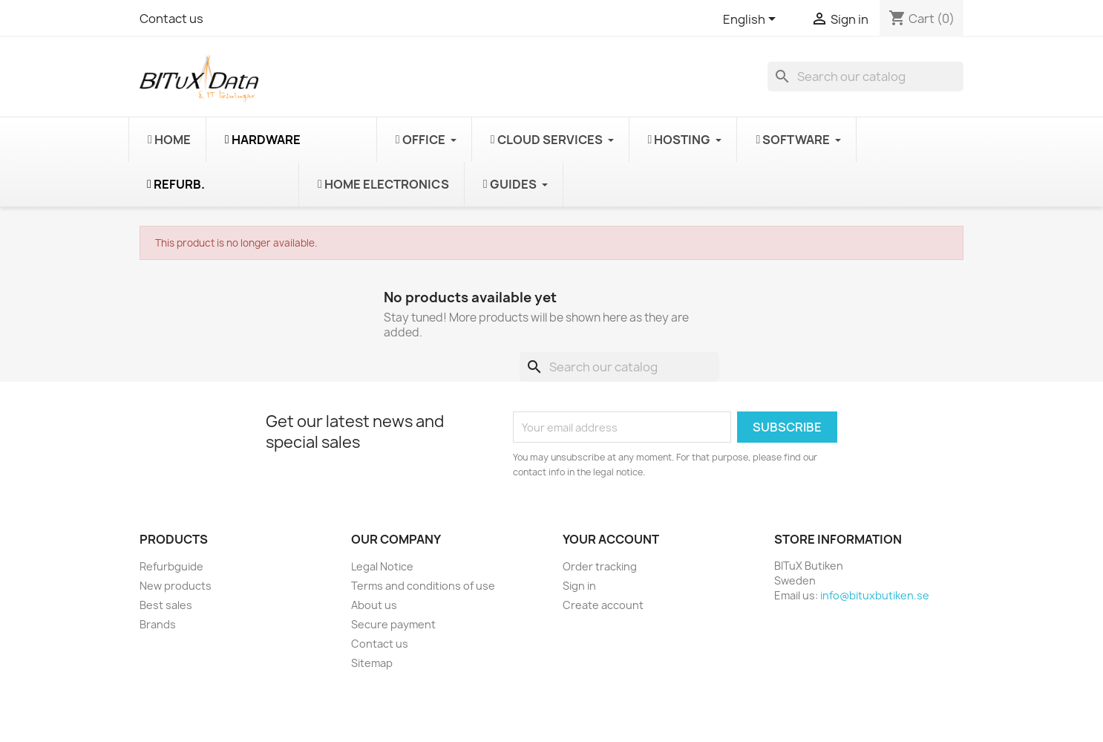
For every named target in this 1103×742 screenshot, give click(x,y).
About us (374, 605)
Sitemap (372, 663)
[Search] (865, 76)
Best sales (166, 605)
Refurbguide (171, 566)
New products (176, 586)
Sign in (579, 586)
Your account (611, 539)
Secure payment (393, 624)
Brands (158, 624)
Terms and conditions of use (423, 586)
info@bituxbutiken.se (874, 595)
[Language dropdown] (752, 20)
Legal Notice (382, 566)
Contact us (171, 18)
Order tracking (600, 566)
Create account (603, 605)
